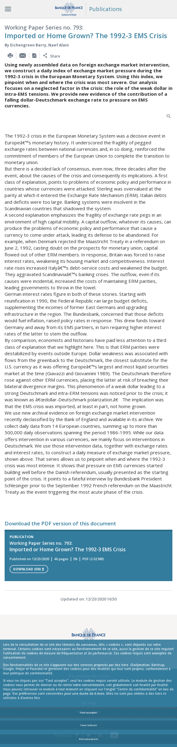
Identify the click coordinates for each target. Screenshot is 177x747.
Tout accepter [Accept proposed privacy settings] (88, 712)
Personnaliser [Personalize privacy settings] (88, 739)
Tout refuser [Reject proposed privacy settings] (88, 725)
